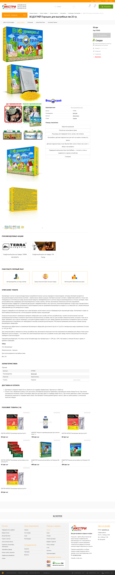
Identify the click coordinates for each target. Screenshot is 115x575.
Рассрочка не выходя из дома (68, 130)
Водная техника (5, 532)
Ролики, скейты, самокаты (8, 552)
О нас (48, 547)
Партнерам (27, 551)
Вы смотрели (57, 516)
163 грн (35, 437)
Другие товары (76, 379)
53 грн (95, 27)
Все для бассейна (6, 535)
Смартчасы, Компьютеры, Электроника (8, 545)
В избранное (97, 51)
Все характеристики (77, 107)
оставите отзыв (77, 555)
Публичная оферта (51, 553)
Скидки (3, 558)
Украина (75, 118)
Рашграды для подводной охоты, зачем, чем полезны (68, 134)
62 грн (4, 437)
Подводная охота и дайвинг (8, 529)
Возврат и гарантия (51, 541)
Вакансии (26, 554)
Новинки (26, 529)
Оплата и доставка (51, 538)
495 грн (35, 464)
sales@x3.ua (105, 530)
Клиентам (26, 548)
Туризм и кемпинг (6, 538)
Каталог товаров (15, 15)
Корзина (107, 573)
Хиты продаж (27, 532)
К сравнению (97, 54)
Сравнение (78, 573)
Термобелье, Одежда (7, 549)
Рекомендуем (27, 538)
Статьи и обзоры (51, 544)
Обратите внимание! (68, 126)
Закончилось (76, 115)
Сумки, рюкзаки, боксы (7, 541)
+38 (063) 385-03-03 (11, 573)
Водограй (75, 113)
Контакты (49, 550)
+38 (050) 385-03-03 (34, 573)
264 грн (65, 464)
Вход (92, 1)
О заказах (68, 156)
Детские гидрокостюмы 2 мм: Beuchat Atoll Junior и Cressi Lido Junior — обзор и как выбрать (68, 145)
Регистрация (98, 1)
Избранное (93, 573)
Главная (48, 529)
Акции (25, 535)
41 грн (4, 464)
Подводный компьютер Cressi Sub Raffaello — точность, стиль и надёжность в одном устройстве (68, 151)
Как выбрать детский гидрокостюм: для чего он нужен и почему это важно (68, 139)
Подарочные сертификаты (8, 555)
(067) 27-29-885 (104, 526)
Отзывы (49, 535)
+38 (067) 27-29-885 (23, 573)
